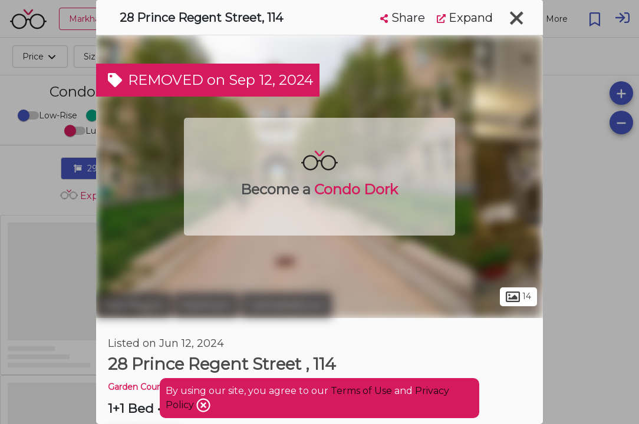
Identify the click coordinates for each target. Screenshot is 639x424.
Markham (206, 305)
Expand (465, 18)
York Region (134, 305)
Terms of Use (361, 390)
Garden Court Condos (152, 387)
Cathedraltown (286, 305)
